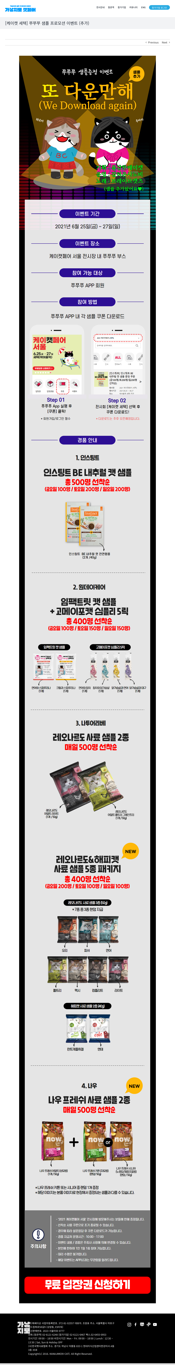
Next (164, 42)
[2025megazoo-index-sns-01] (136, 1323)
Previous (153, 42)
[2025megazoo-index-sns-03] (155, 1323)
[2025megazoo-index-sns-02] (129, 1323)
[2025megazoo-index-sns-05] (142, 1323)
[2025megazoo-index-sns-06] (148, 1323)
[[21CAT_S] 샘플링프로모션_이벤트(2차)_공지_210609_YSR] (87, 57)
